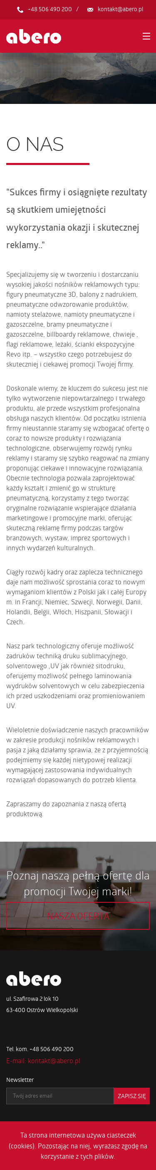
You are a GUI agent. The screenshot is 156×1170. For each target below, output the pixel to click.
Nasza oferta (78, 915)
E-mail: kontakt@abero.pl (43, 1060)
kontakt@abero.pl (120, 9)
